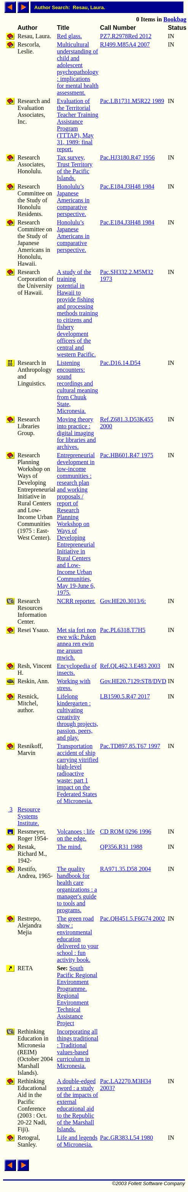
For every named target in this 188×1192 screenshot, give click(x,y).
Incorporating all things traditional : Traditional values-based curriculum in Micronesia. (78, 1048)
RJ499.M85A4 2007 (125, 44)
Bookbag (174, 19)
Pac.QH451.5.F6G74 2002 (132, 918)
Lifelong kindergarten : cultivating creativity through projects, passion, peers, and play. (77, 717)
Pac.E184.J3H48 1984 (127, 186)
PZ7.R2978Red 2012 (125, 36)
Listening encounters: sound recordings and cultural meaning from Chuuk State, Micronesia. (77, 387)
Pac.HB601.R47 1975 (126, 455)
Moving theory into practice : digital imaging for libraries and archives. (76, 433)
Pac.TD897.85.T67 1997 (130, 746)
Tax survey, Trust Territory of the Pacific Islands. (75, 167)
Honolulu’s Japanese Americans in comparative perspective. (73, 200)
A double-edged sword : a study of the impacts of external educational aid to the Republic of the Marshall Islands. (77, 1105)
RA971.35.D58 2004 (125, 869)
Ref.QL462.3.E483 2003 (130, 666)
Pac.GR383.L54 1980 (126, 1137)
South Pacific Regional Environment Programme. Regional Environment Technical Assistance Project (77, 995)
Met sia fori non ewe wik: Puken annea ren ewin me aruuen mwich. (76, 644)
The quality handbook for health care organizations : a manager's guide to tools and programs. (77, 889)
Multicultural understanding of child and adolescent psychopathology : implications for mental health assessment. (78, 68)
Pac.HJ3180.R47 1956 (127, 157)
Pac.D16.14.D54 (120, 363)
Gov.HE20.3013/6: (123, 601)
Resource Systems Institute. (29, 816)
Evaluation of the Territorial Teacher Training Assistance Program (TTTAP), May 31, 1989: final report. (78, 125)
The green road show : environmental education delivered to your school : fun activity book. (78, 939)
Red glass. (69, 36)
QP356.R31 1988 (121, 847)
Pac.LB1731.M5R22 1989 (132, 101)
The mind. (69, 847)
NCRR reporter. (76, 601)
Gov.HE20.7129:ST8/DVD (133, 681)
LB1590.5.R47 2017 (125, 696)
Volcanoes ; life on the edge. (76, 835)
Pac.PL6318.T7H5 (122, 630)
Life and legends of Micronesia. (77, 1141)
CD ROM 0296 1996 (125, 831)
